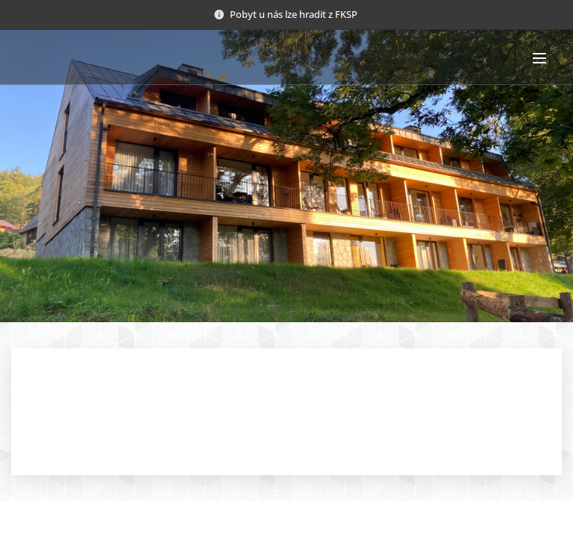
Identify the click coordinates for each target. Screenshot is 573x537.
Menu (539, 58)
